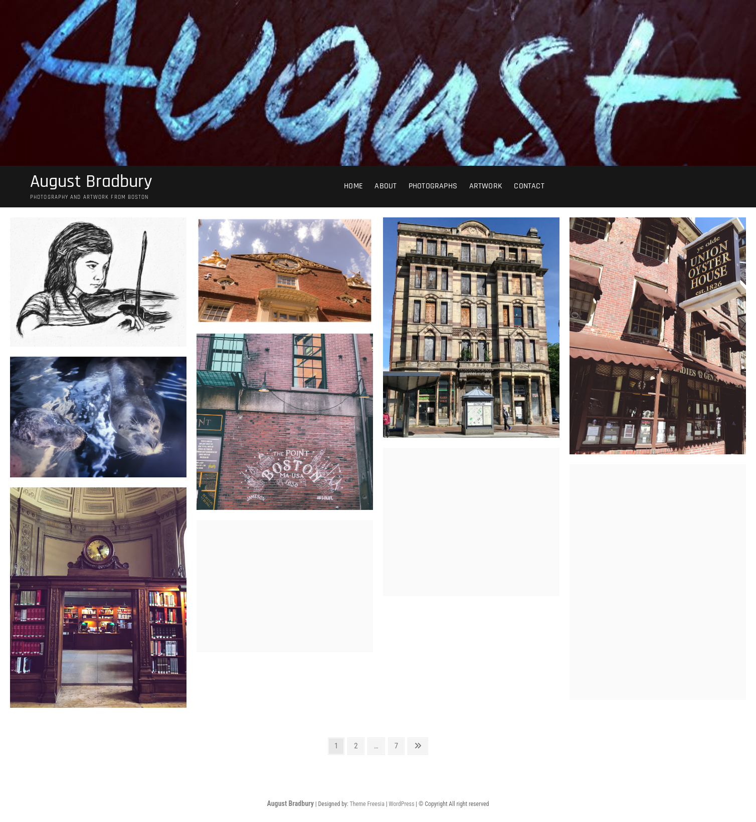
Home (353, 186)
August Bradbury (91, 182)
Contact (529, 186)
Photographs (433, 186)
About (385, 186)
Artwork (485, 186)
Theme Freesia (366, 803)
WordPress (401, 803)
